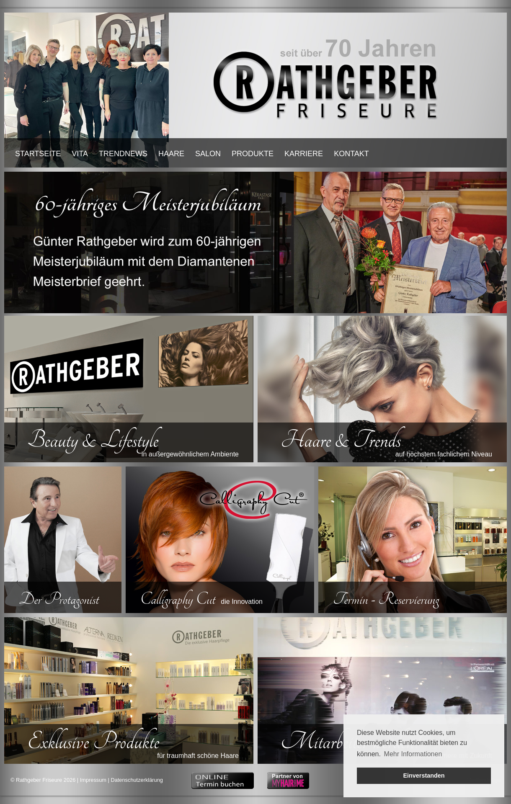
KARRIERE (303, 153)
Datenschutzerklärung (137, 780)
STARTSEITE (38, 153)
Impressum (93, 780)
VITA (80, 153)
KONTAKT (351, 153)
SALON (208, 153)
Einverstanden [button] (423, 775)
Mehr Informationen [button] (413, 754)
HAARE (171, 153)
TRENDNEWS (123, 153)
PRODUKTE (253, 153)
